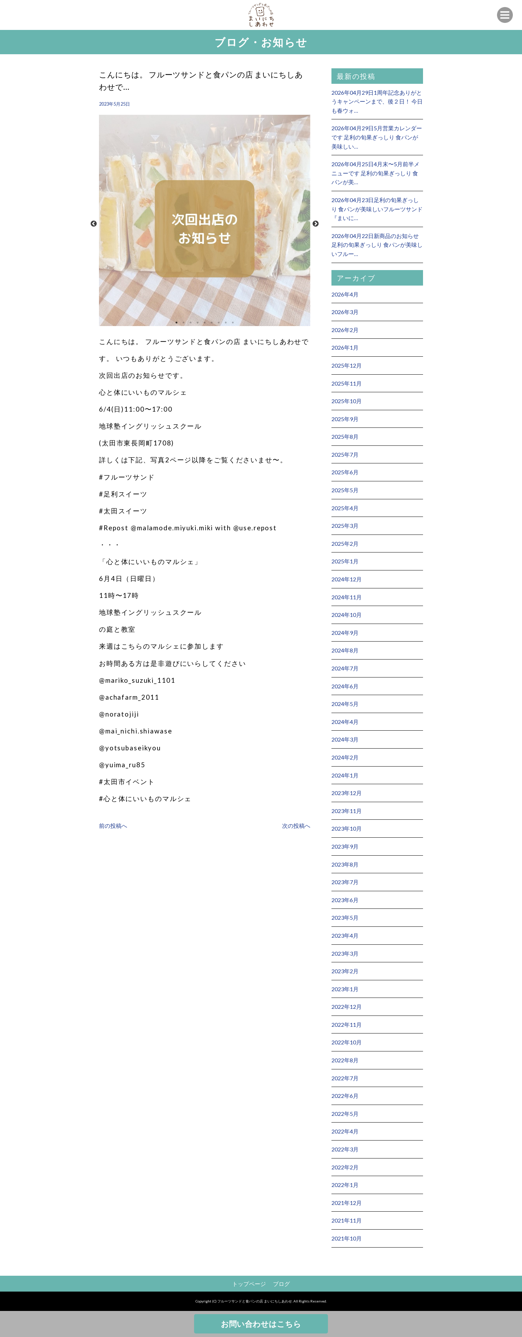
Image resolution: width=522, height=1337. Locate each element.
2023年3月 (345, 953)
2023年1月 (345, 989)
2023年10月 (346, 828)
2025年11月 (346, 383)
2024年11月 (346, 597)
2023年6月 (345, 899)
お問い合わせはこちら (261, 1324)
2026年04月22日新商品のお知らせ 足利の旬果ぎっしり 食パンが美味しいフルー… (377, 244)
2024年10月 (346, 614)
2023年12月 (346, 792)
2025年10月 (346, 401)
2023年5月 (345, 917)
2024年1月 (345, 775)
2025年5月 (345, 490)
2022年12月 (346, 1006)
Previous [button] (93, 223)
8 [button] (225, 322)
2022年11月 (346, 1024)
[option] (204, 224)
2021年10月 (346, 1238)
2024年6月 (345, 686)
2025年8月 (345, 436)
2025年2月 (345, 543)
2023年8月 (345, 864)
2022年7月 (345, 1078)
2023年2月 (345, 971)
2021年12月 (346, 1202)
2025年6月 (345, 472)
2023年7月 (345, 882)
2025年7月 (345, 454)
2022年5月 (345, 1113)
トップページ (249, 1283)
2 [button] (183, 322)
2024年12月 (346, 579)
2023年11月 (346, 810)
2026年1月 (345, 347)
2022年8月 (345, 1060)
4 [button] (197, 322)
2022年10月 (346, 1042)
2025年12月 (346, 365)
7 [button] (218, 322)
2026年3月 (345, 311)
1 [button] (176, 322)
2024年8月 (345, 650)
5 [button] (204, 322)
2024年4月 (345, 721)
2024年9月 (345, 632)
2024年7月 (345, 668)
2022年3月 (345, 1149)
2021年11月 (346, 1220)
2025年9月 (345, 419)
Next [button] (315, 223)
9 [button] (232, 322)
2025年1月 (345, 561)
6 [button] (211, 322)
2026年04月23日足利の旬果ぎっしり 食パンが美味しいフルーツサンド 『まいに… (377, 208)
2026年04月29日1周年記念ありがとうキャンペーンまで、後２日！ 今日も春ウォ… (377, 101)
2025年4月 (345, 508)
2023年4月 (345, 935)
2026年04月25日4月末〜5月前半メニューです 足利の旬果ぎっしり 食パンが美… (375, 173)
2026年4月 (345, 294)
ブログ (281, 1283)
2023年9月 (345, 846)
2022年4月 (345, 1131)
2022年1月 (345, 1184)
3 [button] (190, 322)
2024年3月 (345, 739)
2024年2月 (345, 757)
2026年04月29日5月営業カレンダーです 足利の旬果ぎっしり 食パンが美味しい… (376, 137)
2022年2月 (345, 1167)
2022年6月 (345, 1095)
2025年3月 (345, 525)
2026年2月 (345, 329)
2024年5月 (345, 703)
